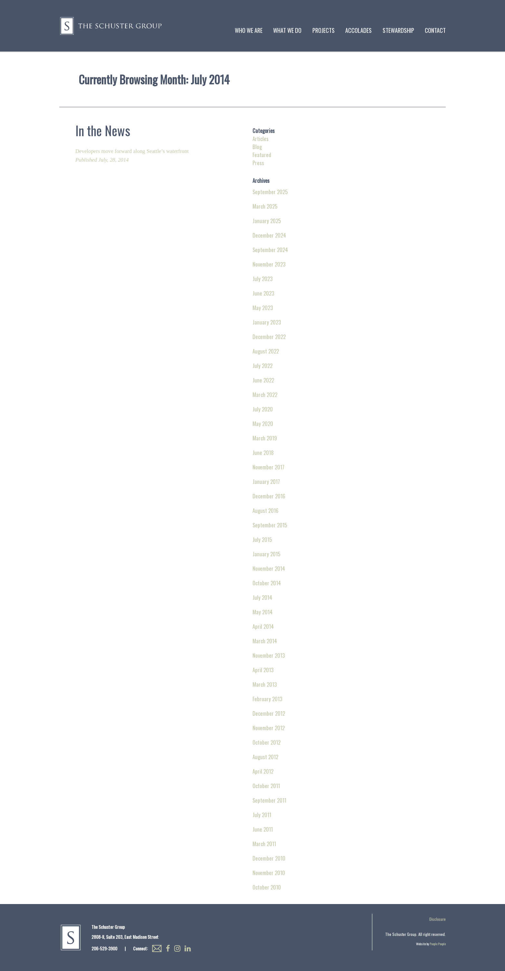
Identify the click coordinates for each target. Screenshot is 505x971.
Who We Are (248, 30)
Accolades (358, 30)
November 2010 (268, 873)
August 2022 (265, 351)
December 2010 (268, 858)
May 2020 (262, 424)
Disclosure (437, 919)
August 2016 (265, 510)
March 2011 (264, 844)
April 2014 (263, 626)
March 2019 (264, 438)
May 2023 (262, 308)
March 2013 (264, 684)
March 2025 (264, 206)
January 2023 (266, 322)
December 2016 (268, 496)
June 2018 (263, 452)
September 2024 (270, 250)
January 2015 (266, 554)
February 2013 (267, 699)
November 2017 (268, 467)
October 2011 (266, 786)
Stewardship (398, 30)
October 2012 (266, 742)
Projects (323, 30)
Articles (260, 139)
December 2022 (269, 337)
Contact (435, 30)
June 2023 (263, 293)
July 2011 (261, 815)
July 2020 (262, 409)
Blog (257, 147)
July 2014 (262, 597)
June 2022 (263, 380)
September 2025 (270, 192)
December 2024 (269, 235)
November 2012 (268, 728)
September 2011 (269, 800)
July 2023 (262, 279)
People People (438, 943)
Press (258, 163)
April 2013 (262, 670)
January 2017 (266, 481)
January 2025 (266, 221)
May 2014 (262, 612)
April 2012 (262, 771)
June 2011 (262, 829)
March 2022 (264, 395)
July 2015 (262, 539)
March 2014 (264, 641)
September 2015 (269, 525)
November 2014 (268, 568)
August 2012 (265, 757)
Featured (261, 155)
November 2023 (268, 264)
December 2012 (268, 713)
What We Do (287, 30)
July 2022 (262, 366)
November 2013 (268, 655)
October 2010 (266, 887)
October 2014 (266, 583)
